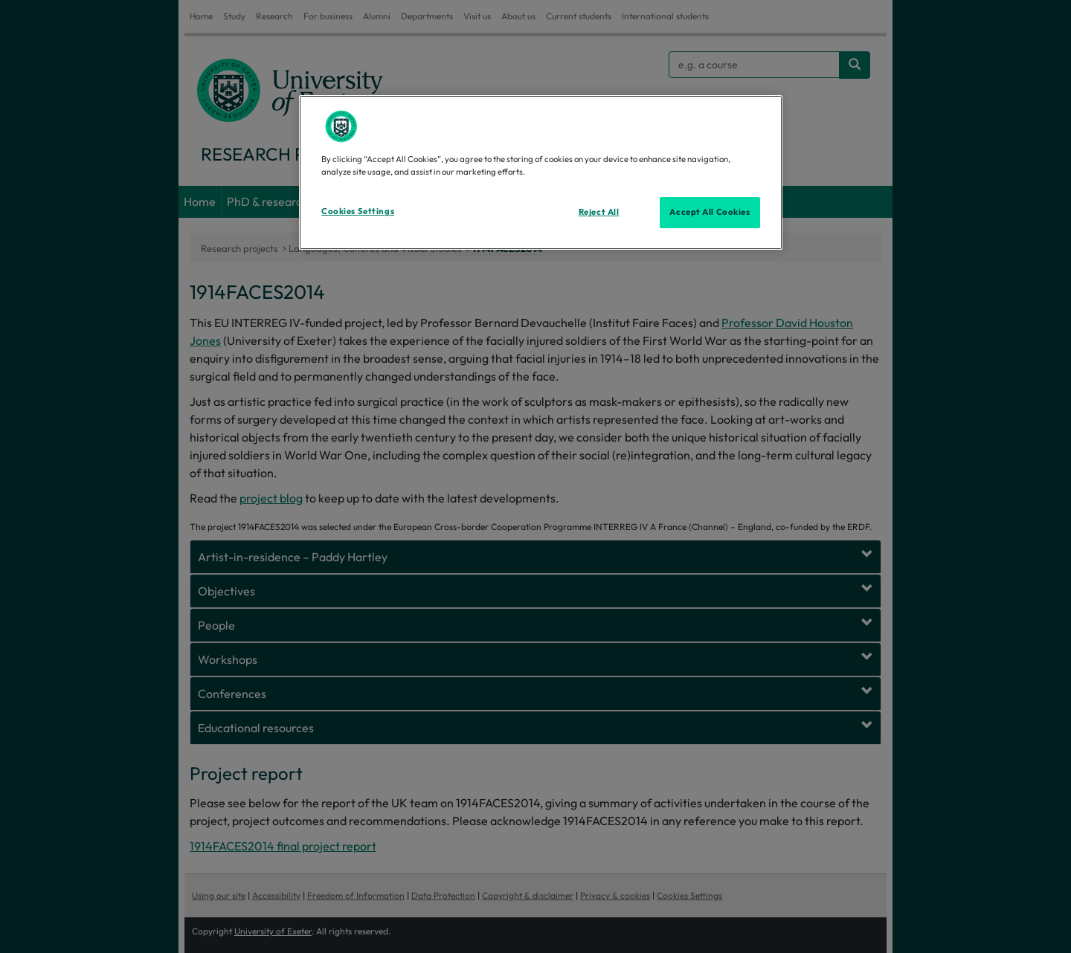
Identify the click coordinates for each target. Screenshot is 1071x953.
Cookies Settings (357, 211)
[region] (540, 172)
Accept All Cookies (709, 212)
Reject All (599, 212)
